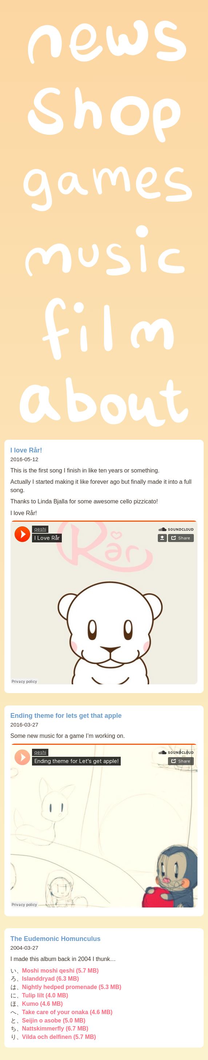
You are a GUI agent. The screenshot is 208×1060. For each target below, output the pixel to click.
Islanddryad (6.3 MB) (50, 979)
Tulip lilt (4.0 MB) (45, 995)
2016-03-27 (25, 724)
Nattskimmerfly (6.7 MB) (55, 1028)
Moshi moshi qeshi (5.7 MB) (60, 971)
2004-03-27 (25, 948)
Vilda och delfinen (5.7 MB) (59, 1037)
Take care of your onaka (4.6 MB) (67, 1012)
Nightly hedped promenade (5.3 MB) (71, 987)
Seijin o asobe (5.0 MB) (53, 1020)
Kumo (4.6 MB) (42, 1004)
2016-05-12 (25, 459)
